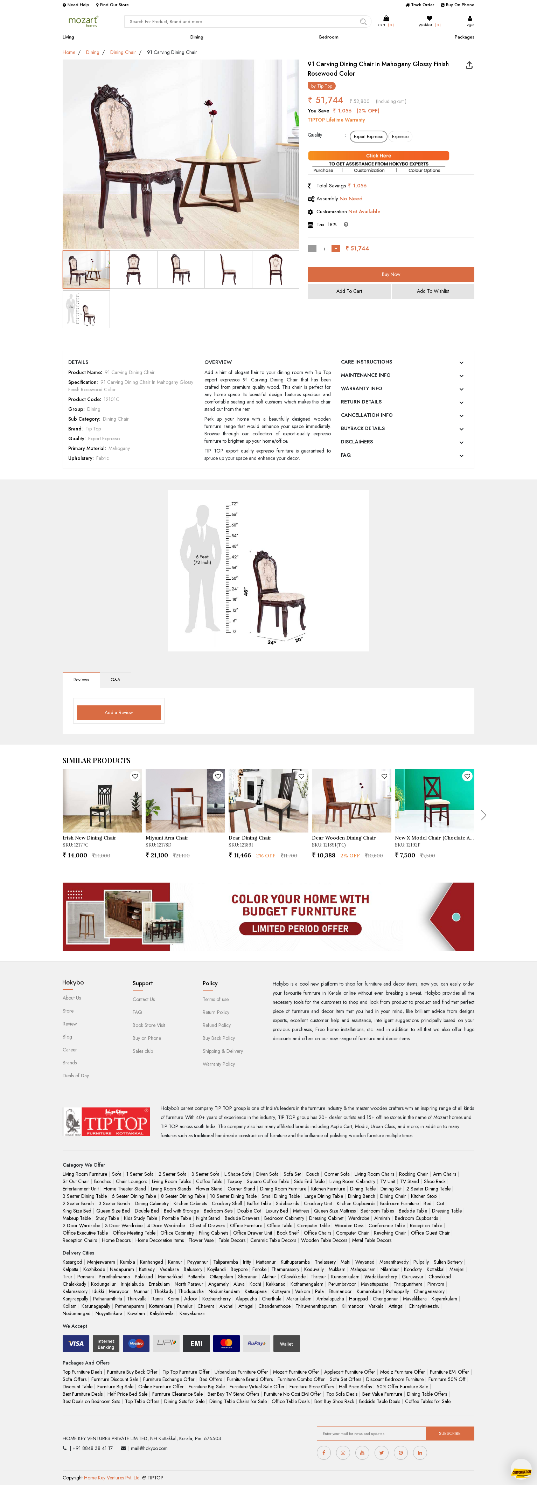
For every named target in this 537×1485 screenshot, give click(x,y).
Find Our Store (112, 5)
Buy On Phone (457, 5)
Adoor (190, 1298)
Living (68, 37)
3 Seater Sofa (205, 1173)
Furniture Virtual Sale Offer (257, 1386)
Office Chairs (317, 1232)
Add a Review (119, 712)
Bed (428, 1203)
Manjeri (457, 1269)
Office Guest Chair (430, 1232)
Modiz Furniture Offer (402, 1371)
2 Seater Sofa (173, 1173)
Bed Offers (211, 1379)
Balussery (193, 1269)
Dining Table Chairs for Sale (238, 1401)
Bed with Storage (181, 1210)
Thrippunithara (408, 1283)
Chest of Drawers (207, 1225)
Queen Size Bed (113, 1210)
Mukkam (337, 1269)
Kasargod (72, 1261)
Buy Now (391, 274)
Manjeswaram (101, 1261)
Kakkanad (276, 1283)
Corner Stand (241, 1188)
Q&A (115, 679)
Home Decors (116, 1240)
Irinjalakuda (132, 1283)
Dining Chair (123, 52)
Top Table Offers (142, 1401)
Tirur (67, 1276)
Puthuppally (397, 1291)
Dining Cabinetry (152, 1203)
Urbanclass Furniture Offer (241, 1371)
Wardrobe (358, 1218)
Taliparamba (225, 1261)
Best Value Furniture (382, 1393)
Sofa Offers (74, 1379)
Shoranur (247, 1276)
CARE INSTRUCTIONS (366, 361)
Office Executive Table (85, 1232)
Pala (319, 1291)
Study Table (107, 1218)
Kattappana (256, 1291)
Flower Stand (209, 1188)
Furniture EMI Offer (449, 1371)
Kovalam (136, 1313)
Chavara (206, 1306)
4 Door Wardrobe (166, 1225)
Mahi (345, 1261)
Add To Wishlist (433, 291)
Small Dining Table (280, 1196)
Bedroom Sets (218, 1210)
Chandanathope (274, 1306)
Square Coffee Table (268, 1181)
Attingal (245, 1306)
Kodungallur (103, 1283)
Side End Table (309, 1181)
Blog (67, 1036)
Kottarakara (160, 1306)
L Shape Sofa (237, 1173)
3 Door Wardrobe (123, 1225)
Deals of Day (76, 1075)
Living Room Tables (171, 1181)
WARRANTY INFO (361, 388)
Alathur (269, 1276)
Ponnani (85, 1276)
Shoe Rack (435, 1181)
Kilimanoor (353, 1306)
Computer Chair (352, 1232)
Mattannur (266, 1261)
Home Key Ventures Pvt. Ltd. (112, 1477)
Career (70, 1049)
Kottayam (281, 1291)
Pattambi (196, 1276)
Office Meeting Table (134, 1232)
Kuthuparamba (295, 1261)
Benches (102, 1181)
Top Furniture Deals (82, 1371)
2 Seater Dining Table (428, 1188)
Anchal (226, 1306)
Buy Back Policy (219, 1038)
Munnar (141, 1291)
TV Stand (409, 1181)
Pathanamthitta (107, 1298)
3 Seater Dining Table (85, 1196)
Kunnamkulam (345, 1276)
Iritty (247, 1261)
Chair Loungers (131, 1181)
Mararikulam (299, 1298)
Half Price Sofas (355, 1386)
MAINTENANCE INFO (366, 375)
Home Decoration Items (159, 1240)
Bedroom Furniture (399, 1203)
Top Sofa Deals (341, 1393)
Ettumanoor (340, 1291)
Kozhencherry (216, 1298)
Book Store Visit (149, 1025)
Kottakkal (436, 1269)
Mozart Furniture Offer (296, 1371)
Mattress (301, 1210)
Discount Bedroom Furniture (395, 1379)
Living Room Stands (171, 1188)
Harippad (358, 1298)
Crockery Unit (318, 1203)
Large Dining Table (324, 1196)
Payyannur (197, 1261)
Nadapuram (122, 1269)
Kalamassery (75, 1291)
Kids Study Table (140, 1218)
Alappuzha (246, 1298)
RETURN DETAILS (361, 401)
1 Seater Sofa (140, 1173)
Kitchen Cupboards (356, 1203)
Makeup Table (77, 1218)
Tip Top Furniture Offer (186, 1371)
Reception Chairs (80, 1240)
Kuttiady (147, 1269)
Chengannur (385, 1298)
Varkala (376, 1306)
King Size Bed (77, 1210)
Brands (70, 1062)
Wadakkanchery (380, 1276)
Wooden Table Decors (324, 1240)
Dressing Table (447, 1210)
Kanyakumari (192, 1313)
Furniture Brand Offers (250, 1379)
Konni (173, 1298)
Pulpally (421, 1261)
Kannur (175, 1261)
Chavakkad (439, 1276)
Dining (196, 37)
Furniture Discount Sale (114, 1379)
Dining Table (363, 1188)
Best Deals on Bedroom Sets (91, 1401)
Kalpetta (70, 1269)
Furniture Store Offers (312, 1386)
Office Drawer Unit (252, 1232)
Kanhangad (151, 1261)
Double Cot (249, 1210)
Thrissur (318, 1276)
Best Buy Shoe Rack (334, 1401)
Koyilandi (216, 1269)
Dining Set (391, 1188)
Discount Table (77, 1386)
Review (70, 1023)
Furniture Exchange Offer (169, 1379)
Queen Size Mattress (335, 1210)
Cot (440, 1203)
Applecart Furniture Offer (349, 1371)
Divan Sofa (267, 1173)
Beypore (239, 1269)
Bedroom (329, 37)
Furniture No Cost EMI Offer (292, 1393)
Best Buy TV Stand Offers (233, 1393)
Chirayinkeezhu (424, 1306)
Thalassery (325, 1261)
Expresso (400, 136)
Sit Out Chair (76, 1181)
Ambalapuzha (330, 1298)
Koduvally (314, 1269)
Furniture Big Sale (115, 1386)
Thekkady (163, 1291)
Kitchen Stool (424, 1196)
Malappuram (363, 1269)
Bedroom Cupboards (416, 1218)
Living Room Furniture (85, 1173)
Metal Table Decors (371, 1240)
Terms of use (216, 999)
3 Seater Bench (114, 1203)
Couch (312, 1173)
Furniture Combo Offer (301, 1379)
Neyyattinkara (109, 1313)
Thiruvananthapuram (316, 1306)
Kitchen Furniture (328, 1188)
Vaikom (302, 1291)
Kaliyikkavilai (162, 1313)
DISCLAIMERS (357, 441)
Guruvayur (413, 1276)
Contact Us (144, 999)
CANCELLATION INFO (367, 415)
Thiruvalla (137, 1298)
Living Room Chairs (374, 1173)
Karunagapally (96, 1306)
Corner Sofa (337, 1173)
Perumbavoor (342, 1283)
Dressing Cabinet (326, 1218)
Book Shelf (288, 1232)
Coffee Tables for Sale (428, 1401)
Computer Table (313, 1225)
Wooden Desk (349, 1225)
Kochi (255, 1283)
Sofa (116, 1173)
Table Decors (231, 1240)
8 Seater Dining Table (183, 1196)
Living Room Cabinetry (352, 1181)
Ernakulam (159, 1283)
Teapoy (234, 1181)
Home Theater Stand (125, 1188)
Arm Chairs (444, 1173)
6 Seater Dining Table (134, 1196)
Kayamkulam (444, 1298)
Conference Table (387, 1225)
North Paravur (189, 1283)
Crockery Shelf (227, 1203)
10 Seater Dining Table (233, 1196)
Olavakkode (293, 1276)
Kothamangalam (307, 1283)
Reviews (81, 679)
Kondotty (413, 1269)
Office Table (279, 1225)
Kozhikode (94, 1269)
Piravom (435, 1283)
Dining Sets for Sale (184, 1401)
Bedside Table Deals (379, 1401)
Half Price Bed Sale (127, 1393)
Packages (464, 37)
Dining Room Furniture (283, 1188)
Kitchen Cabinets (190, 1203)
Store (68, 1010)
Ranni (157, 1298)
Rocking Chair (413, 1173)
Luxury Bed (277, 1210)
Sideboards (287, 1203)
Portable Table (176, 1218)
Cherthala (271, 1298)
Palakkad (144, 1276)
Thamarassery (285, 1269)
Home (69, 52)
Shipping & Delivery (223, 1051)
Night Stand (208, 1218)
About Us (72, 997)
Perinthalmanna (114, 1276)
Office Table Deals (290, 1401)
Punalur (185, 1306)
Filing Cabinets (213, 1232)
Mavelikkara (415, 1298)
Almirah (382, 1218)
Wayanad (365, 1261)
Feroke (259, 1269)
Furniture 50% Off (447, 1379)
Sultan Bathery (448, 1261)
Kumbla (127, 1261)
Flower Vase (201, 1240)
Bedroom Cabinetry (284, 1218)
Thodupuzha (191, 1291)
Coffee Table (209, 1181)
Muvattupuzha (375, 1283)
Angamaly (218, 1283)
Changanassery (429, 1291)
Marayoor (119, 1291)
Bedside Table (413, 1210)
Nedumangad (77, 1313)
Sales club (143, 1051)
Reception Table (426, 1225)
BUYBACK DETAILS (363, 428)
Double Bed (147, 1210)
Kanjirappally (75, 1298)
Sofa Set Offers (345, 1379)
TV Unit (387, 1181)
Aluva (239, 1283)
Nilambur (390, 1269)
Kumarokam (369, 1291)
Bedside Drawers (242, 1218)
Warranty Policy (219, 1064)
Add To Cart (349, 291)
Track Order (419, 5)
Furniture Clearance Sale (177, 1393)
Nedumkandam (224, 1291)
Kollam (70, 1306)
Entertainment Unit (81, 1188)
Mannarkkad (170, 1276)
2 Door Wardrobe (81, 1225)
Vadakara (169, 1269)
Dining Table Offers (427, 1393)
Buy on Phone (147, 1038)
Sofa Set (292, 1173)
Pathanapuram (129, 1306)
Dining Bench (361, 1196)
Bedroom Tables (377, 1210)
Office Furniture (246, 1225)
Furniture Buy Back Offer (132, 1371)
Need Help (76, 5)
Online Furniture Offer (161, 1386)
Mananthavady (394, 1261)
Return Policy (216, 1012)
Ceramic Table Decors (273, 1240)
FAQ (346, 454)
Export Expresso (368, 136)
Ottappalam (221, 1276)
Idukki (98, 1291)
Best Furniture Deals (83, 1393)
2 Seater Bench (78, 1203)
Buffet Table (259, 1203)
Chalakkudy (74, 1283)
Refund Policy (217, 1025)
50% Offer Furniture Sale (402, 1386)
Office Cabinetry (177, 1232)
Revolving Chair (390, 1232)
